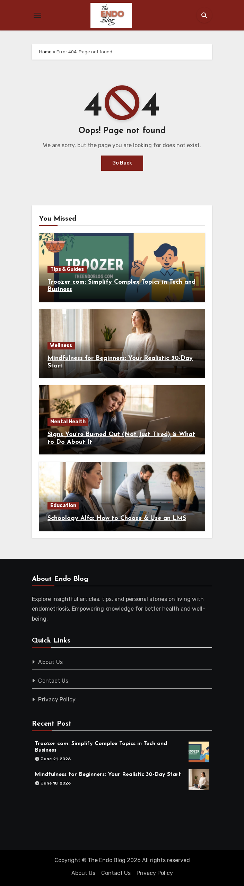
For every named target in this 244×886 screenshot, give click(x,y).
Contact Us (53, 680)
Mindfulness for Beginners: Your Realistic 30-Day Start (108, 774)
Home (45, 51)
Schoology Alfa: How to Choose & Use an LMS (116, 518)
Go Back (122, 163)
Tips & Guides (67, 269)
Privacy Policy (57, 699)
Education (63, 505)
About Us (50, 662)
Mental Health (68, 422)
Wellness (61, 345)
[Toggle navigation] (37, 15)
